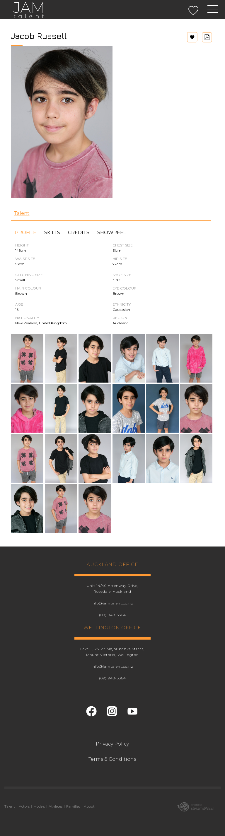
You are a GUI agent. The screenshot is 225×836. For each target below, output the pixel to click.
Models (39, 806)
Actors (24, 806)
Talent (21, 213)
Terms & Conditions (112, 759)
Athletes (55, 806)
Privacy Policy (112, 744)
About (89, 806)
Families (73, 806)
